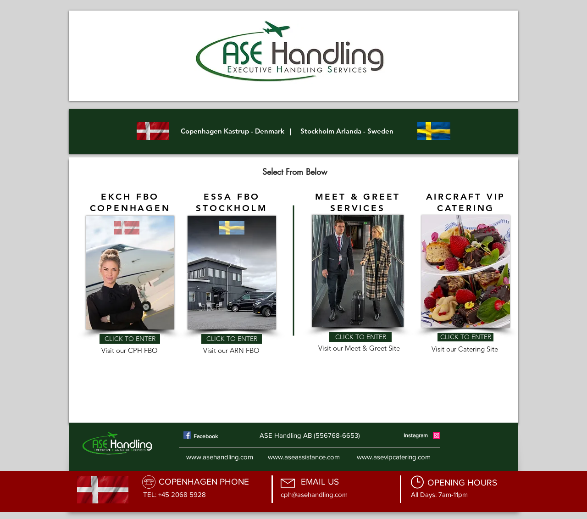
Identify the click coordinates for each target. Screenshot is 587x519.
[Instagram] (436, 435)
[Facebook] (187, 435)
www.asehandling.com (219, 457)
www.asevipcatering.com (394, 457)
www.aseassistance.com (304, 457)
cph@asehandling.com (314, 494)
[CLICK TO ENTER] (130, 339)
